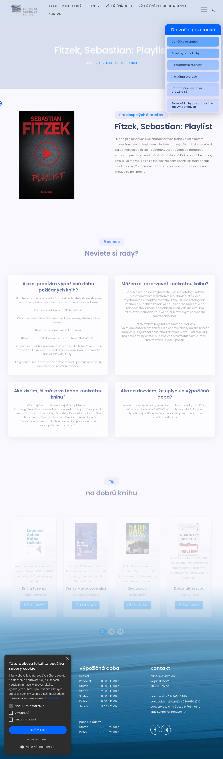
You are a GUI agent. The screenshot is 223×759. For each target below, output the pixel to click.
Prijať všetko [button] (38, 730)
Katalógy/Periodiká (65, 6)
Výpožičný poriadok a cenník (162, 6)
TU (184, 712)
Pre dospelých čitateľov (141, 115)
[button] (38, 747)
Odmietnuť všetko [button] (37, 739)
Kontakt (56, 14)
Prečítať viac (52, 698)
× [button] (67, 658)
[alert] (37, 705)
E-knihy (94, 6)
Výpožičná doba (119, 6)
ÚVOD (90, 65)
